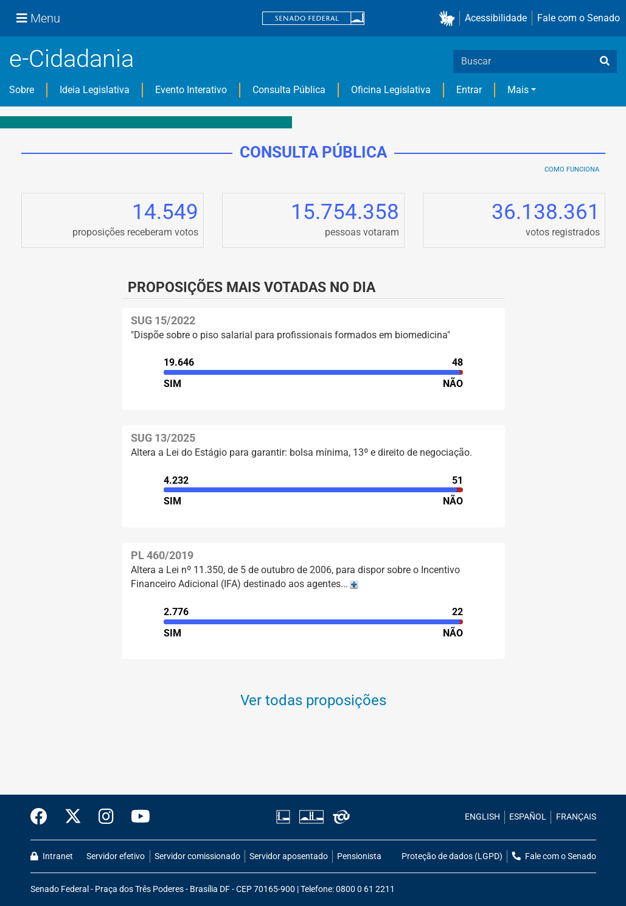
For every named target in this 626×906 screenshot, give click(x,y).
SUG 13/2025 (163, 437)
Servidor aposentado (288, 856)
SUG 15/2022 (163, 320)
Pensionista (359, 856)
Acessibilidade (496, 18)
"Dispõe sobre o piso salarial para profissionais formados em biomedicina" (290, 335)
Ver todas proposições (313, 700)
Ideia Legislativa (95, 90)
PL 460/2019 (162, 555)
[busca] (605, 61)
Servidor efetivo (115, 856)
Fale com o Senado (578, 18)
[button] (449, 18)
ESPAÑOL (527, 817)
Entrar (469, 90)
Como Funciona (571, 169)
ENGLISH (482, 817)
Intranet (51, 856)
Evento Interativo (191, 90)
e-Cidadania (71, 58)
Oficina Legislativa (391, 90)
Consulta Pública (288, 90)
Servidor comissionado (197, 856)
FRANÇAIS (576, 817)
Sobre (21, 90)
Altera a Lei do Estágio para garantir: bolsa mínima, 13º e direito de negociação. (301, 452)
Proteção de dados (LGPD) (452, 856)
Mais (518, 90)
